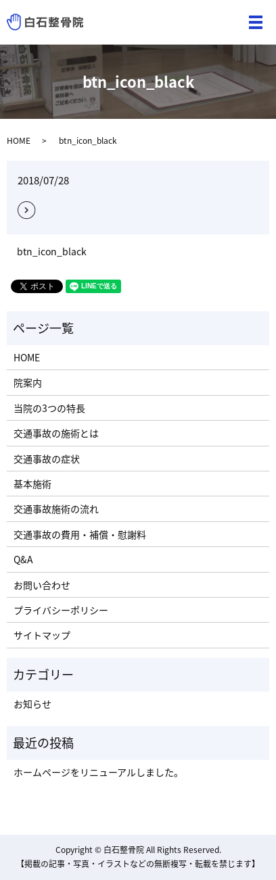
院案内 (28, 382)
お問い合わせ (42, 585)
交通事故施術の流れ (56, 508)
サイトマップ (42, 635)
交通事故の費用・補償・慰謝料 (80, 534)
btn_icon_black (52, 251)
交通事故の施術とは (56, 433)
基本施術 (32, 483)
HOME (18, 140)
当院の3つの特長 (49, 408)
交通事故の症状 (47, 458)
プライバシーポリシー (61, 610)
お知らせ (32, 703)
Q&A (23, 559)
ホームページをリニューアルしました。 (98, 772)
